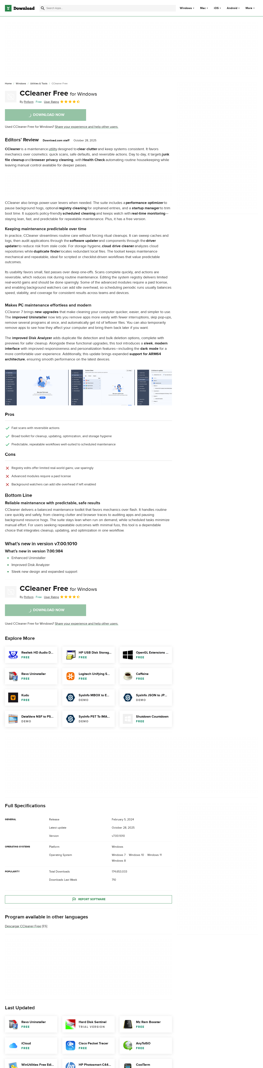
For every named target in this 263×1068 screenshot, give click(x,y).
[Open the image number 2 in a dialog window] (169, 387)
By (26, 102)
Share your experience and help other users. (86, 127)
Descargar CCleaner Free (23, 926)
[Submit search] (42, 8)
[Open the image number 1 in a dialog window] (103, 387)
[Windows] (21, 84)
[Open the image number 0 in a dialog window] (37, 387)
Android (232, 8)
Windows (186, 8)
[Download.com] (20, 8)
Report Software (88, 899)
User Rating (62, 101)
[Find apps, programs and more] (107, 8)
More (251, 8)
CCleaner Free (58, 93)
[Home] (8, 84)
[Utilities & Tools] (38, 84)
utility (53, 149)
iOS (216, 8)
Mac (203, 8)
